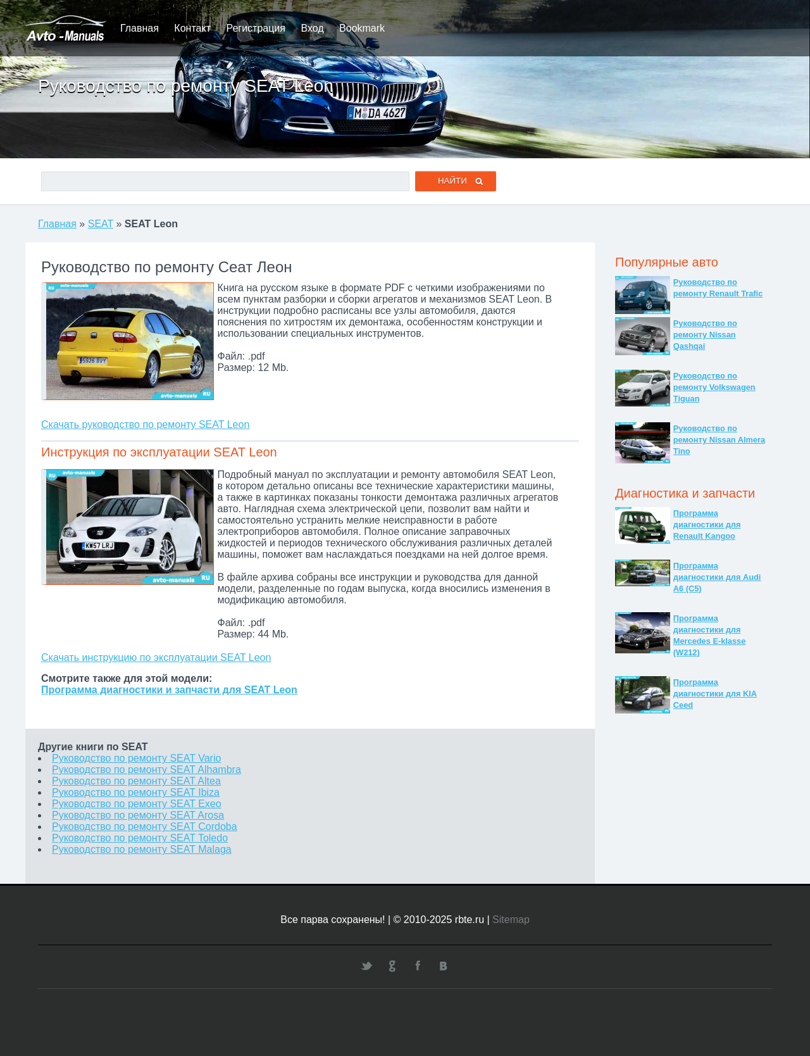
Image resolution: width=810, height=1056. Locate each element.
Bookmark (362, 28)
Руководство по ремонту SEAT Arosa (138, 815)
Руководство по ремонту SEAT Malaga (142, 849)
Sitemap (511, 919)
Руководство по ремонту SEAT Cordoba (144, 826)
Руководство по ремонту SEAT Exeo (136, 803)
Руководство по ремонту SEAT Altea (136, 781)
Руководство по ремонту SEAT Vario (136, 758)
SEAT (100, 223)
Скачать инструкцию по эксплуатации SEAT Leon (156, 657)
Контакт (192, 28)
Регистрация (255, 28)
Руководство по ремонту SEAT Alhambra (146, 769)
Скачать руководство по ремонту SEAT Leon (145, 424)
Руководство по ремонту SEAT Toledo (140, 838)
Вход (312, 28)
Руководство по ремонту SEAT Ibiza (136, 792)
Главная (139, 28)
